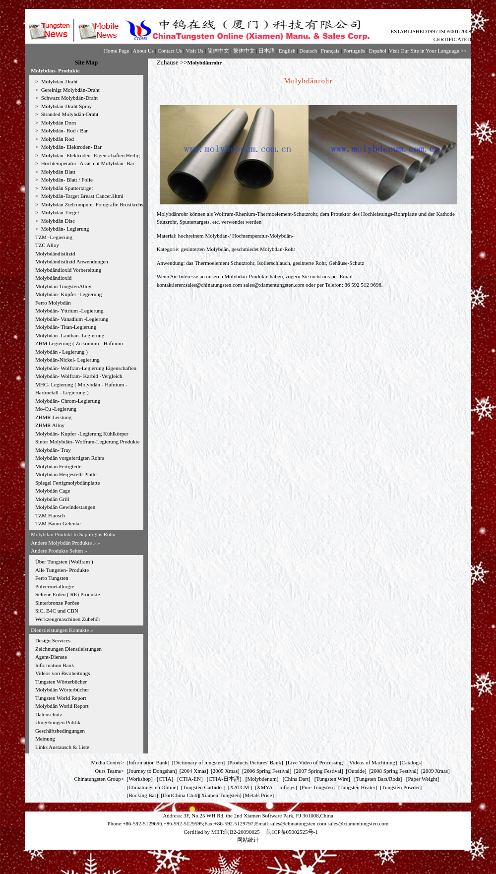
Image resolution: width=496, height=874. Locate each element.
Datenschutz (48, 714)
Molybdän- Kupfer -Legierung (68, 294)
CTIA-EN (190, 779)
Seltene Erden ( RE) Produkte (67, 594)
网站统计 (248, 840)
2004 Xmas (194, 771)
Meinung (45, 739)
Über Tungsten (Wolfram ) (64, 561)
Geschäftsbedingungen (60, 731)
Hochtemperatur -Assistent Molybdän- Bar (87, 163)
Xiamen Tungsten (220, 795)
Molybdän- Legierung (64, 229)
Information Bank (54, 665)
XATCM (239, 787)
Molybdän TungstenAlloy (63, 286)
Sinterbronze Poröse (57, 603)
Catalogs (411, 762)
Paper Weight (422, 779)
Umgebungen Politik (57, 722)
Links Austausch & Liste (62, 747)
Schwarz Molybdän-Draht (69, 98)
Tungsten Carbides (203, 787)
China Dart (296, 779)
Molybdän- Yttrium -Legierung (69, 310)
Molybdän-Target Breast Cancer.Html (82, 196)
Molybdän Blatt (57, 172)
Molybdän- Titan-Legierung (65, 327)
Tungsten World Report (60, 698)
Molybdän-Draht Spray (66, 106)
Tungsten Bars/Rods (378, 779)
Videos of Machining (372, 762)
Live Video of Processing (315, 762)
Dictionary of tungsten (198, 762)
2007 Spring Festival (319, 771)
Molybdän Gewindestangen (65, 507)
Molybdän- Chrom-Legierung (67, 401)
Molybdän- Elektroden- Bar (71, 147)
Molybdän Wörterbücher (62, 689)
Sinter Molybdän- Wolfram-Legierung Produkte (87, 441)
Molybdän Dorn (58, 122)
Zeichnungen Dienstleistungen (68, 649)
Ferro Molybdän (53, 303)
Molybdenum (261, 779)
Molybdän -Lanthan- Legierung (69, 335)
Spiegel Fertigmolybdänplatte (67, 483)
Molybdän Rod (57, 139)
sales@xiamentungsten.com (274, 285)
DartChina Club (180, 795)
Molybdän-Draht (59, 81)
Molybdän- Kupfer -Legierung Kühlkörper (81, 434)
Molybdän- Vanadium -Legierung (72, 319)
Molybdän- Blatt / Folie (66, 180)
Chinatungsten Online (152, 787)
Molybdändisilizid (55, 253)
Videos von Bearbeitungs (62, 673)
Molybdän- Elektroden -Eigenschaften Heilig (90, 155)
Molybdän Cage (52, 491)
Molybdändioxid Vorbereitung (68, 270)
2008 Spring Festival (394, 771)
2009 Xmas (435, 771)
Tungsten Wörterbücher (61, 682)
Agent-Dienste (51, 657)
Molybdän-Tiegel (59, 212)
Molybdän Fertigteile (58, 466)
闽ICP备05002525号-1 (291, 832)
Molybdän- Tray (53, 450)
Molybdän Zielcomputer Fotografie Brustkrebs (91, 204)
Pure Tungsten (317, 787)
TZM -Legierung (53, 237)
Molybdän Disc (57, 221)
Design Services (52, 640)
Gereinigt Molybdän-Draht (70, 90)
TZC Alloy (47, 245)
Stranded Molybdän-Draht (69, 114)
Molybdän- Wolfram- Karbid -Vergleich (79, 376)
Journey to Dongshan (151, 771)
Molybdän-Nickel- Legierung (67, 360)
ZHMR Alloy (49, 425)
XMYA (265, 787)
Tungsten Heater (357, 787)
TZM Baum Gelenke (58, 523)
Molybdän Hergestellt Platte (66, 474)
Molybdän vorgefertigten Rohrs (69, 458)
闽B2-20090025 (242, 832)
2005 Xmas (225, 771)
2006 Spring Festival (267, 771)
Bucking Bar (142, 795)
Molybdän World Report (62, 706)
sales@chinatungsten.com (214, 285)
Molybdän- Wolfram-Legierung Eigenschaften (85, 368)
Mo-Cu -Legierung (55, 409)
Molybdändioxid (53, 278)
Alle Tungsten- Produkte (62, 570)
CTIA (165, 779)
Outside (356, 771)
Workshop (139, 779)
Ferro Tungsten (51, 578)
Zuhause (168, 62)
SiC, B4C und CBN (56, 611)
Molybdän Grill (52, 499)
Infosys (287, 787)
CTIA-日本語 (224, 779)
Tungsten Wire (332, 779)
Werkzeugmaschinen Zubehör (67, 619)
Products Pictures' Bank (255, 762)
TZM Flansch (50, 515)
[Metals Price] (258, 795)
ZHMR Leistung (53, 417)
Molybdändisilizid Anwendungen (71, 261)
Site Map (86, 62)
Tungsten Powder (401, 787)
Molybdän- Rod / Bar (64, 130)
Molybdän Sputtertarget (66, 188)
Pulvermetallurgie (54, 586)
